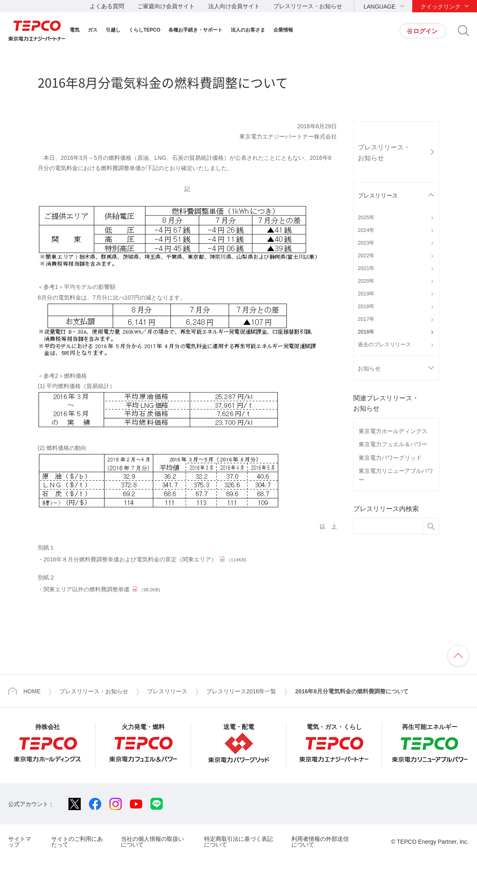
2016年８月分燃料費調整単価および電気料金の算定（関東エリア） (144, 559)
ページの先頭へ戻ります (458, 655)
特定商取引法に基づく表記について (238, 841)
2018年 (366, 306)
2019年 (366, 294)
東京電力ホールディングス (393, 431)
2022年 (366, 256)
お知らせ (369, 368)
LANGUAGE (379, 6)
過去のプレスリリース (384, 344)
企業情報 (283, 30)
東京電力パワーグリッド (390, 457)
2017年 (366, 319)
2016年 (366, 332)
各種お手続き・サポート (195, 30)
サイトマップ (19, 841)
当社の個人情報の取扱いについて (152, 841)
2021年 (366, 268)
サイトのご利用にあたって (77, 841)
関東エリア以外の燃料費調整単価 (101, 589)
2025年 (366, 217)
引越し (113, 30)
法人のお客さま (248, 30)
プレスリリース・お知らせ (307, 6)
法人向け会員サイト (234, 6)
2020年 (366, 281)
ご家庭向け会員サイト (166, 6)
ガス (93, 30)
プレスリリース (378, 195)
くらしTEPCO (144, 30)
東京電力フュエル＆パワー (393, 444)
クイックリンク (440, 6)
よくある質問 (107, 6)
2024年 (366, 230)
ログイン (425, 30)
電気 (75, 30)
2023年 (366, 243)
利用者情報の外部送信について (320, 841)
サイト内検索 (463, 30)
